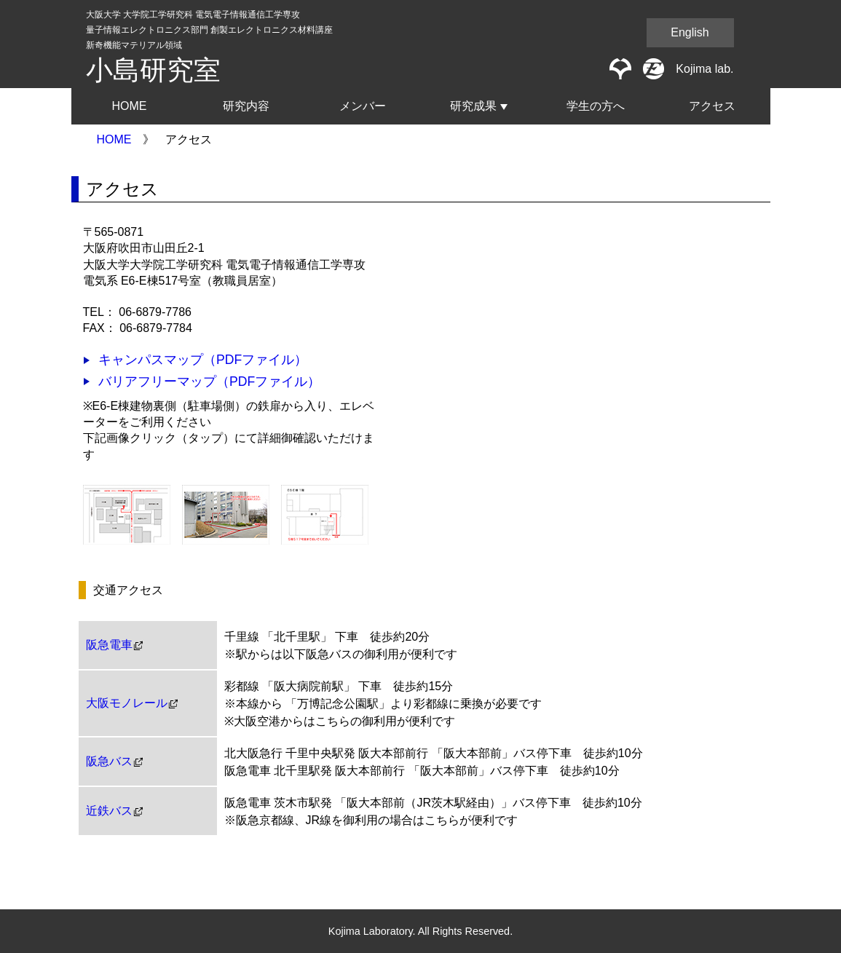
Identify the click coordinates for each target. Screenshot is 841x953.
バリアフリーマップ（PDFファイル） (209, 381)
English (689, 32)
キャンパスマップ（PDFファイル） (202, 359)
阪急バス (109, 761)
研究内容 (246, 106)
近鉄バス (109, 811)
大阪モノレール (126, 703)
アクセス (712, 106)
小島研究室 (153, 70)
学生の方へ (595, 106)
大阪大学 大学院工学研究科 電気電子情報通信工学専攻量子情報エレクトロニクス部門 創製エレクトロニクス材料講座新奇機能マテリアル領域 (209, 29)
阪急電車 (109, 645)
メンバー (362, 106)
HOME (129, 106)
